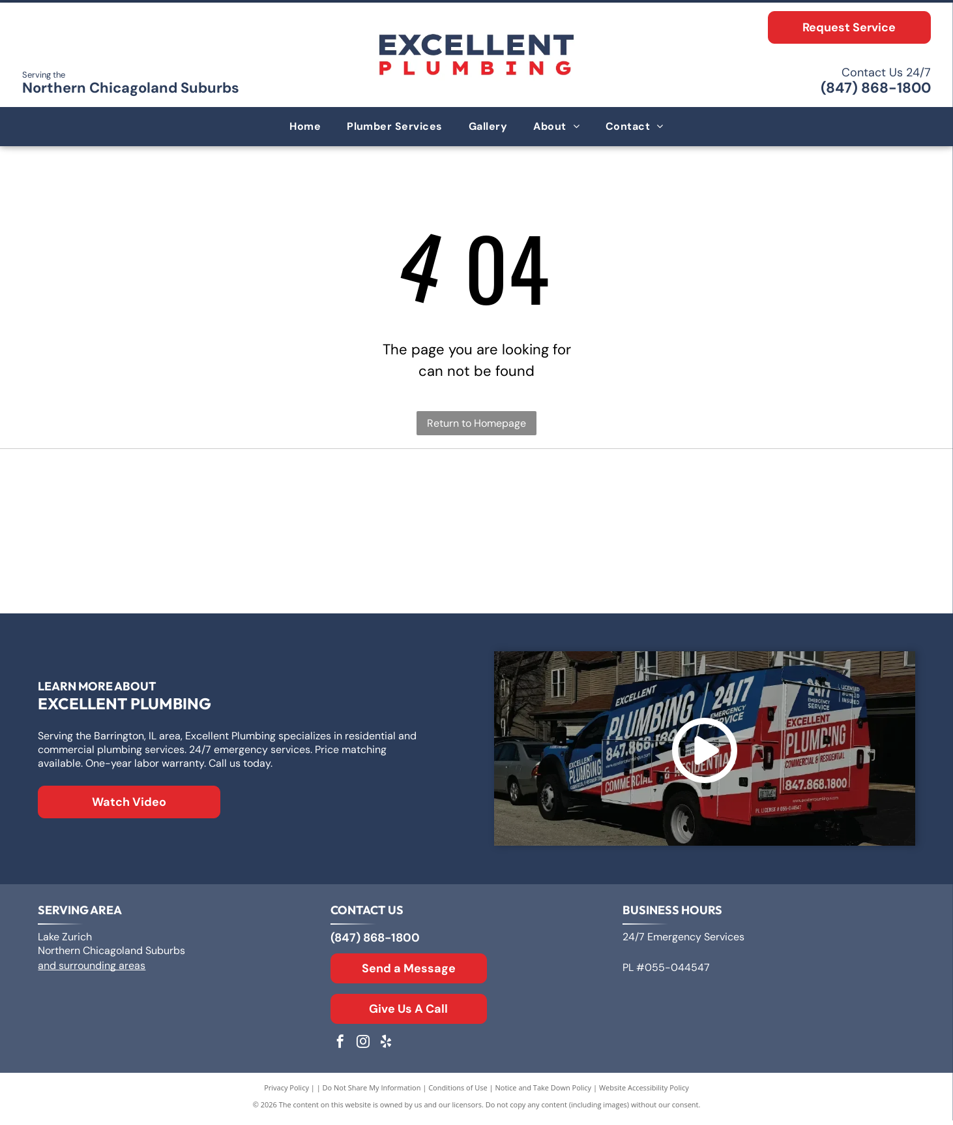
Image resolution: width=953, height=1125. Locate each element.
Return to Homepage (476, 423)
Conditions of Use (458, 1092)
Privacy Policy (286, 1092)
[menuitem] (305, 127)
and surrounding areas (91, 970)
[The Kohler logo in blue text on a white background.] (476, 569)
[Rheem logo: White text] (186, 569)
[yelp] (386, 1047)
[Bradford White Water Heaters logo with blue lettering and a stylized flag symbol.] (767, 498)
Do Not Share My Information (372, 1092)
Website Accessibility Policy (644, 1092)
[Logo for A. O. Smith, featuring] (476, 498)
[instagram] (363, 1047)
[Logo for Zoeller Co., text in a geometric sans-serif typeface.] (186, 498)
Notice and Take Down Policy (543, 1092)
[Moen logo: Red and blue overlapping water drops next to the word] (767, 569)
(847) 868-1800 (876, 87)
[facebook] (340, 1047)
